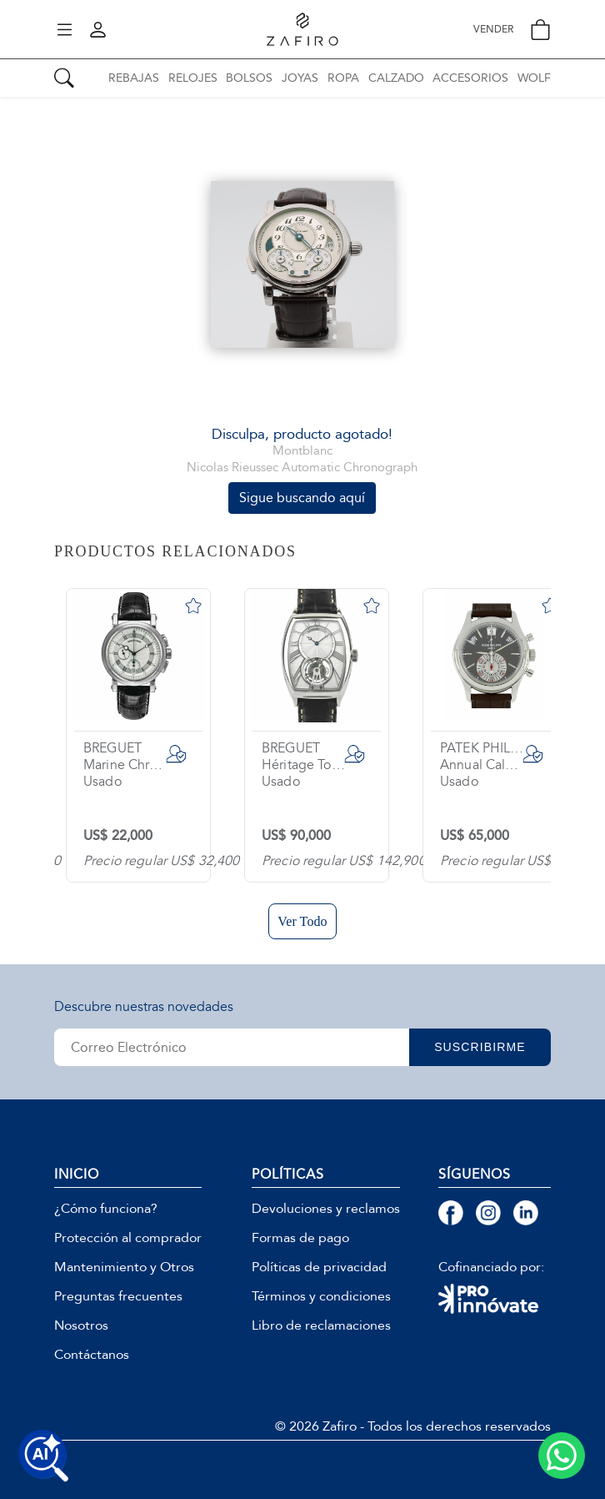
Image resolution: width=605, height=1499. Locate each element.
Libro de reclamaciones (321, 1325)
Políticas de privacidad (319, 1267)
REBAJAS (133, 78)
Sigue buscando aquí (302, 498)
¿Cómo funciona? (106, 1208)
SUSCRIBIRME (480, 1047)
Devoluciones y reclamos (326, 1208)
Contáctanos (91, 1354)
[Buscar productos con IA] (43, 1455)
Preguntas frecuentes (118, 1296)
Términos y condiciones (321, 1296)
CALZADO (396, 78)
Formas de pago (300, 1238)
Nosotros (81, 1325)
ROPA (343, 78)
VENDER (493, 30)
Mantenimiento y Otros (124, 1267)
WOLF (534, 78)
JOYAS (300, 78)
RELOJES (193, 78)
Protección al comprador (128, 1238)
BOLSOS (249, 78)
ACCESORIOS (470, 78)
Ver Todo (302, 921)
